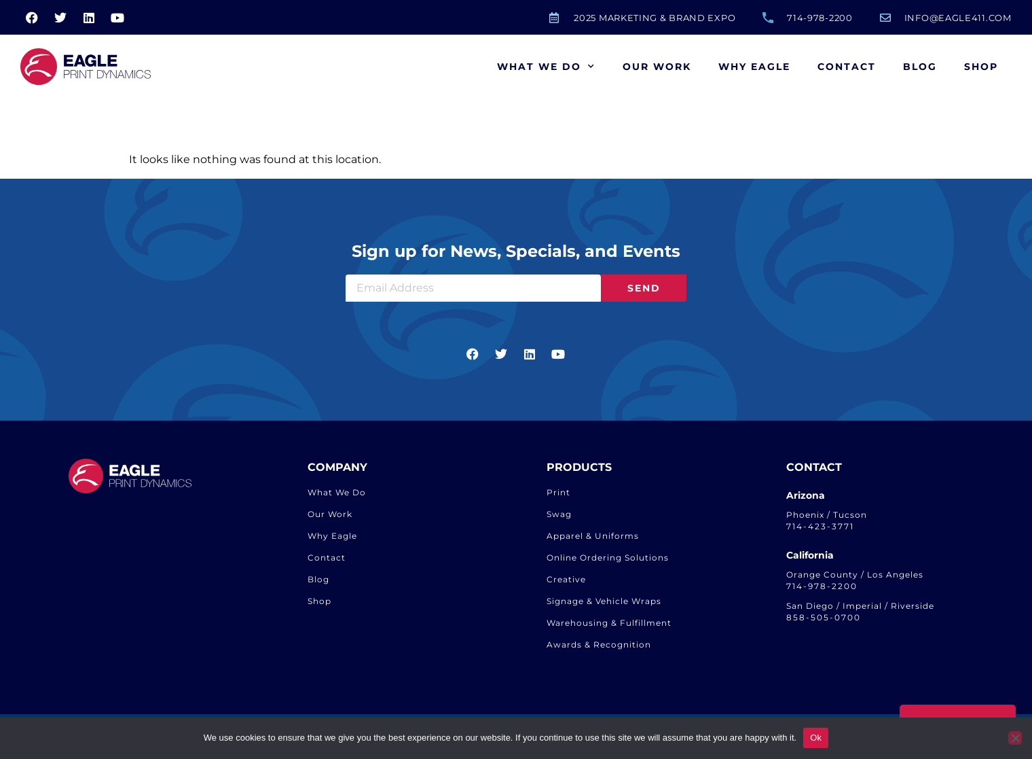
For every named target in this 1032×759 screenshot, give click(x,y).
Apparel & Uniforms (593, 536)
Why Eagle (754, 66)
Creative (566, 579)
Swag (559, 514)
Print (558, 492)
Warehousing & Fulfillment (609, 623)
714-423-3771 (820, 526)
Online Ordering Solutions (608, 557)
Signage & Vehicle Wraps (604, 601)
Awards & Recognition (599, 644)
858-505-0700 (823, 617)
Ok (816, 737)
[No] (1015, 738)
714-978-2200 (822, 586)
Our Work (657, 66)
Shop (981, 66)
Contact (846, 66)
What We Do (546, 66)
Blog (920, 66)
